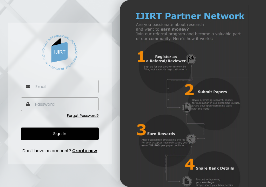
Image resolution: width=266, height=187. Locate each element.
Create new (84, 151)
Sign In (59, 134)
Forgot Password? (83, 115)
